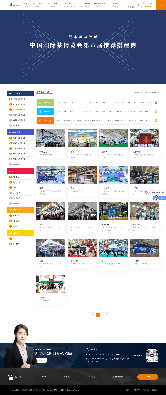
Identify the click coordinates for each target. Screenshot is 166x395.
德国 (71, 111)
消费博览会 (14, 182)
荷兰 (140, 111)
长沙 (135, 102)
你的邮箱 (91, 377)
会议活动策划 (84, 5)
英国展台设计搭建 (17, 148)
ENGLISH (131, 7)
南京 (103, 102)
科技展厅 (14, 221)
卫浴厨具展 (14, 198)
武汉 (123, 102)
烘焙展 (13, 187)
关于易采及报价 (100, 5)
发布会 (13, 238)
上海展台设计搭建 (17, 99)
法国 (90, 111)
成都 (129, 102)
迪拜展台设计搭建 (17, 154)
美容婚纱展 (132, 120)
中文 (129, 3)
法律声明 (137, 390)
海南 (142, 102)
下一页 (105, 315)
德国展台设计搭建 (17, 143)
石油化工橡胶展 (119, 120)
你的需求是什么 (118, 377)
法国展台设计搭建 (17, 159)
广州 (84, 102)
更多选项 (14, 125)
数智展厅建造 (68, 5)
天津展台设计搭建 (17, 109)
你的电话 (67, 377)
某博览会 (14, 177)
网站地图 (146, 390)
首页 (26, 5)
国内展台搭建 (37, 5)
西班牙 (104, 111)
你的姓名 (43, 377)
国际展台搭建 (52, 5)
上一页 (90, 315)
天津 (78, 102)
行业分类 (13, 171)
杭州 (97, 102)
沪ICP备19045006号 (59, 390)
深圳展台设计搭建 (17, 120)
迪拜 (84, 111)
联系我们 (114, 5)
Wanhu (76, 390)
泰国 (126, 111)
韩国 (146, 111)
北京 (71, 102)
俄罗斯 (118, 111)
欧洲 (111, 111)
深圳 (90, 102)
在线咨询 (40, 360)
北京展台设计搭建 (17, 104)
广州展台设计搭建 (17, 115)
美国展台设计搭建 (17, 138)
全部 (58, 102)
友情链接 (127, 390)
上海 (65, 102)
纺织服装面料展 (145, 120)
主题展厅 (14, 226)
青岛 (148, 102)
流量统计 (155, 390)
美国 (65, 111)
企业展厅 (14, 215)
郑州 (116, 102)
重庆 (110, 102)
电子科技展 (14, 193)
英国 (78, 111)
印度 (97, 111)
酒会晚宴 (14, 244)
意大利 (133, 111)
